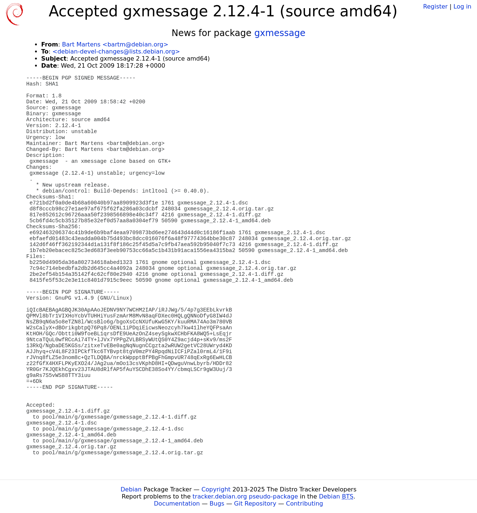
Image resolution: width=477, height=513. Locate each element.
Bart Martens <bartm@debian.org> (115, 44)
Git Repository (255, 503)
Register (435, 6)
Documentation (177, 503)
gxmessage (279, 33)
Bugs (217, 503)
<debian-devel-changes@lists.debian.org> (116, 51)
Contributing (304, 503)
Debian (131, 489)
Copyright (215, 489)
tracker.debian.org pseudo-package (245, 496)
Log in (462, 6)
